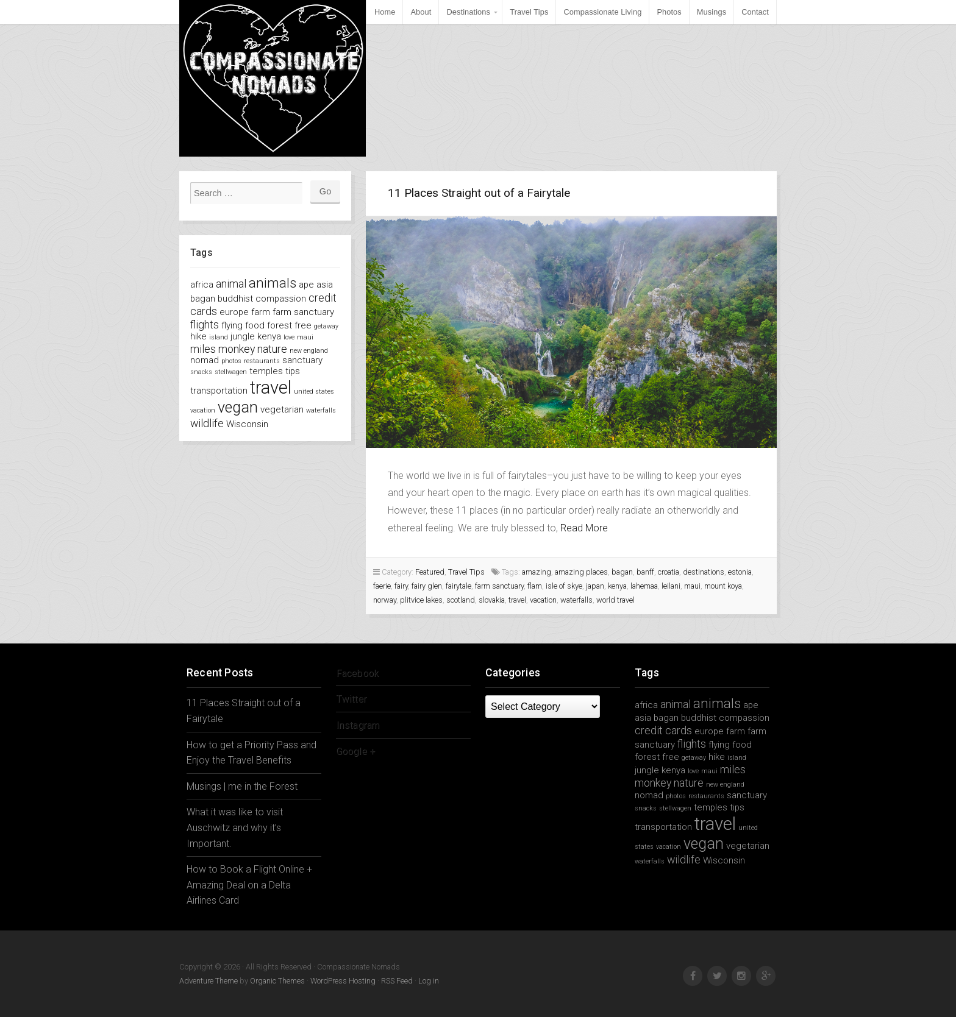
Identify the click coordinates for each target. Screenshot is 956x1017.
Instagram (357, 725)
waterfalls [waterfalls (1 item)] (321, 410)
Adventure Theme (208, 980)
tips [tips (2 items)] (292, 371)
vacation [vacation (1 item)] (202, 410)
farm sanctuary (499, 585)
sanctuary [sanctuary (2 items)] (302, 360)
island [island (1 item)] (218, 337)
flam (534, 585)
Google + (355, 751)
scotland (460, 599)
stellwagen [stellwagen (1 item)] (231, 372)
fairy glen (427, 585)
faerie (382, 585)
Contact (755, 11)
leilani (671, 585)
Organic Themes (277, 980)
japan (595, 585)
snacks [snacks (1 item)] (201, 372)
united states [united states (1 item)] (314, 391)
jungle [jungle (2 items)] (242, 336)
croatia (668, 571)
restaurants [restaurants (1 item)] (262, 361)
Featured (429, 571)
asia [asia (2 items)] (324, 284)
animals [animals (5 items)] (272, 283)
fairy (401, 585)
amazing (536, 571)
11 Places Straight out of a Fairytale (479, 193)
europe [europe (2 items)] (234, 312)
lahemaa (644, 585)
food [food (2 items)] (255, 325)
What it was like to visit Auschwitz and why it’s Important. (235, 827)
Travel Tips (529, 11)
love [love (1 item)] (289, 337)
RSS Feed (397, 980)
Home (385, 11)
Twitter (351, 698)
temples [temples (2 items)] (266, 371)
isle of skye (564, 585)
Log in (428, 980)
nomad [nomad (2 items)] (204, 360)
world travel (615, 599)
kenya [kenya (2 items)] (269, 336)
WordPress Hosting (343, 980)
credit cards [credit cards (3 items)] (663, 730)
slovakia (492, 599)
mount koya (723, 585)
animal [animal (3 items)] (231, 283)
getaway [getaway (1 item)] (326, 326)
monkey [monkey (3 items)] (236, 348)
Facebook (357, 673)
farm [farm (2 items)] (260, 312)
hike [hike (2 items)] (198, 336)
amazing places (581, 571)
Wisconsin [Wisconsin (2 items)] (247, 424)
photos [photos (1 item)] (231, 361)
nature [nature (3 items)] (272, 348)
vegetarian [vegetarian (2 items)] (282, 409)
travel (517, 599)
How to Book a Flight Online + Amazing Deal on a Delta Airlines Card (249, 884)
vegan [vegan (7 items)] (238, 407)
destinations (703, 571)
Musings (711, 11)
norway (384, 599)
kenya (617, 585)
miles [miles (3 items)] (203, 348)
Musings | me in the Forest (242, 786)
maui (692, 585)
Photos (669, 11)
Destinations (468, 11)
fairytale (458, 585)
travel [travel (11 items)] (270, 387)
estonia (740, 571)
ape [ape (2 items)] (306, 284)
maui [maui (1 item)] (305, 337)
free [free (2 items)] (303, 325)
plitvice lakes (421, 599)
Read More (584, 528)
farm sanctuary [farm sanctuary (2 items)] (303, 312)
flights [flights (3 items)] (204, 324)
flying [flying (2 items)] (232, 325)
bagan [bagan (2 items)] (202, 298)
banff (645, 571)
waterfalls (576, 599)
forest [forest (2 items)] (279, 325)
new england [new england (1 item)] (309, 351)
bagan (622, 571)
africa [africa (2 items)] (201, 284)
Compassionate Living (602, 11)
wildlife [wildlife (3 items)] (207, 423)
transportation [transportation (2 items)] (219, 390)
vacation (543, 599)
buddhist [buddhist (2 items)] (235, 298)
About (420, 11)
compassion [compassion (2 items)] (280, 298)
